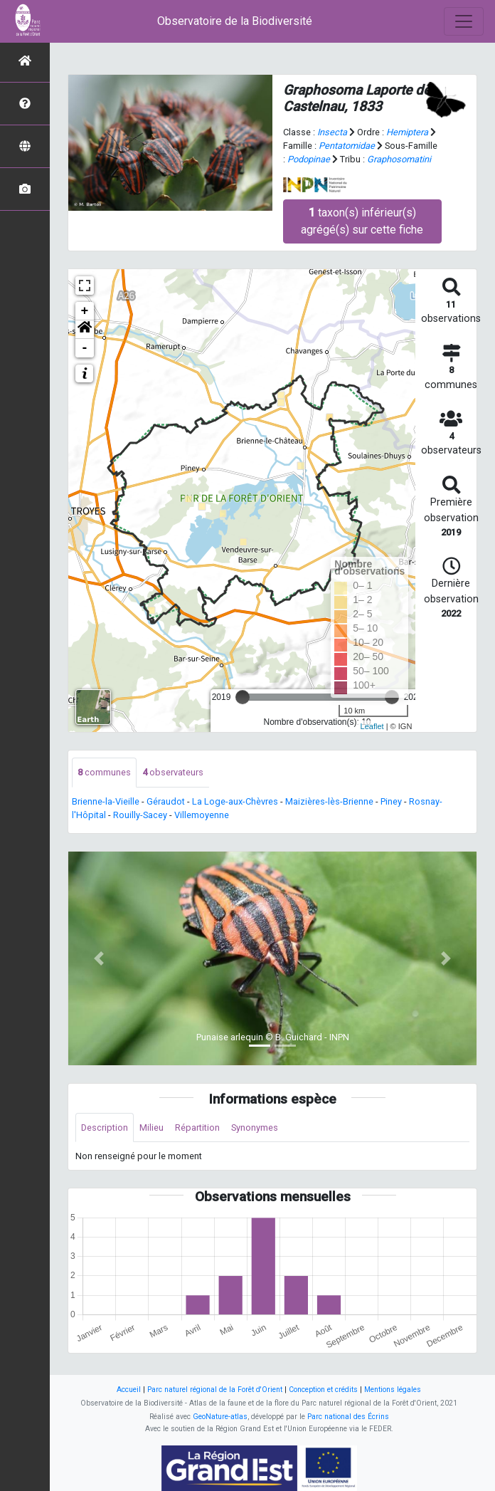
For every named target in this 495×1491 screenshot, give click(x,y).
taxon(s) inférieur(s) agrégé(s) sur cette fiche (362, 221)
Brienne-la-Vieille (105, 801)
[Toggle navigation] (464, 21)
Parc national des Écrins (348, 1416)
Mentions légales (392, 1389)
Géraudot (166, 801)
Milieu (151, 1127)
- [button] (85, 348)
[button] (84, 329)
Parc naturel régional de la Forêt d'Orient (214, 1389)
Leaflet (372, 726)
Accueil (129, 1389)
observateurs (172, 772)
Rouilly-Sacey (140, 815)
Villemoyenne (201, 815)
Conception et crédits (323, 1389)
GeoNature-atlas (220, 1416)
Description (104, 1127)
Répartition (197, 1127)
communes (104, 772)
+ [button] (85, 311)
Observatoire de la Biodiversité (234, 21)
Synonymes (254, 1127)
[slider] (242, 697)
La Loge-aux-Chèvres (235, 801)
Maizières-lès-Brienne (329, 801)
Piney (391, 801)
